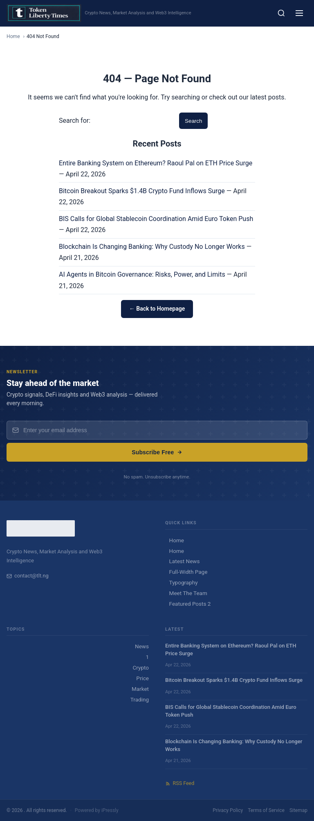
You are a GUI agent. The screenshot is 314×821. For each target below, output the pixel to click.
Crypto (141, 667)
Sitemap (298, 810)
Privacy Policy (228, 810)
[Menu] (299, 13)
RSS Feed (179, 783)
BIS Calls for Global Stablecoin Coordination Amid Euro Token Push (156, 219)
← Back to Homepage (157, 308)
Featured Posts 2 (190, 603)
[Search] (281, 13)
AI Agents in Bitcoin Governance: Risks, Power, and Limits (142, 274)
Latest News (184, 561)
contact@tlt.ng (28, 576)
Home (13, 36)
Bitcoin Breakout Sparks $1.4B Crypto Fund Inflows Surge (142, 191)
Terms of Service (266, 810)
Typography (183, 582)
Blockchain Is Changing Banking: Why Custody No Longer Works (152, 246)
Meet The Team (188, 593)
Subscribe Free (157, 452)
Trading (139, 699)
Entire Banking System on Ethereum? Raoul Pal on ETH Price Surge (155, 163)
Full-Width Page (188, 571)
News (142, 646)
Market (140, 689)
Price (142, 678)
